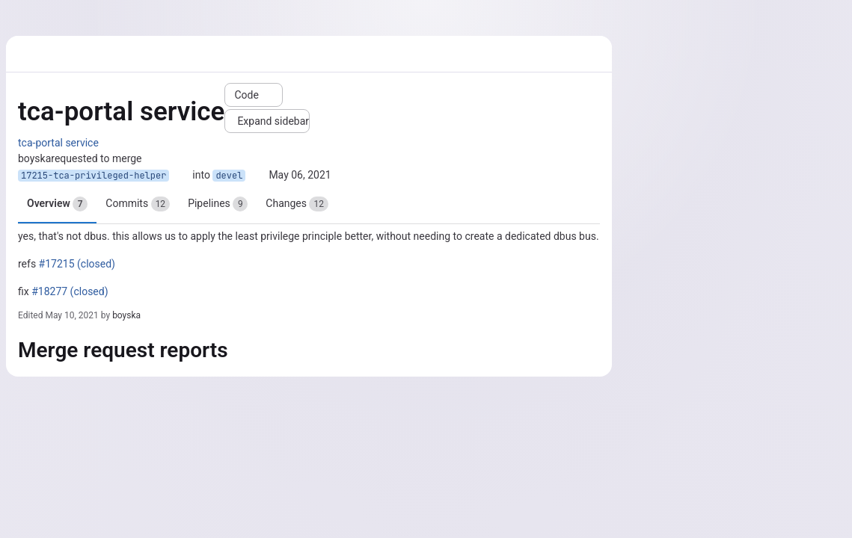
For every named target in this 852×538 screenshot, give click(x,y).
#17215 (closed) (77, 264)
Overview (57, 204)
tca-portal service (58, 143)
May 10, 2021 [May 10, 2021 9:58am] (71, 315)
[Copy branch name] (181, 176)
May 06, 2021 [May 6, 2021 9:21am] (300, 175)
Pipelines (218, 204)
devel (228, 176)
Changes (297, 204)
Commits (137, 204)
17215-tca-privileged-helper (93, 176)
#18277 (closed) (69, 291)
